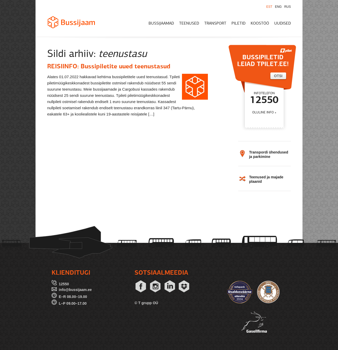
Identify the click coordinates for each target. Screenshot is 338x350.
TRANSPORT (215, 23)
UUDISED (282, 23)
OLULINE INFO (263, 112)
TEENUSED (189, 23)
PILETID (238, 23)
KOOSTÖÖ (260, 23)
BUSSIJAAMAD (161, 23)
